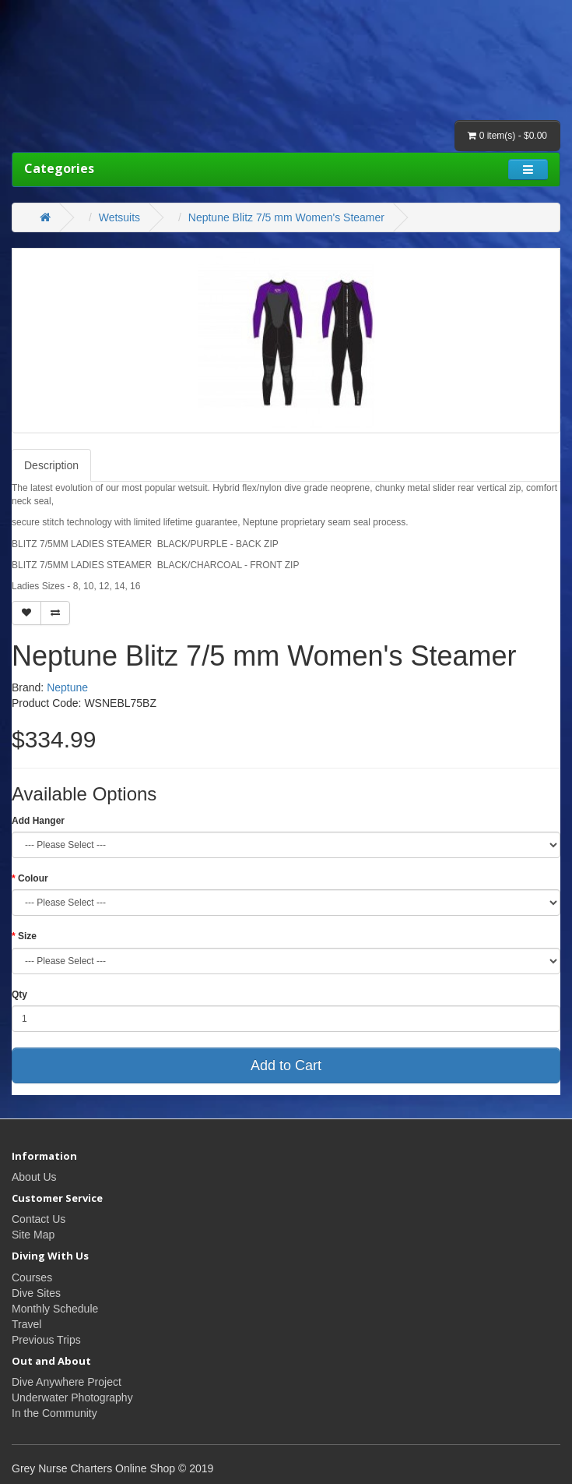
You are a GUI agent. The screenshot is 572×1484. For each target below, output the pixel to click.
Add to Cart (286, 1065)
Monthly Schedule (55, 1308)
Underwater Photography (72, 1397)
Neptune (67, 687)
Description (51, 465)
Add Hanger (38, 820)
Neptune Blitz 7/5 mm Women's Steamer (286, 217)
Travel (26, 1324)
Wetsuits (119, 217)
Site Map (33, 1234)
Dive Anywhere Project (66, 1382)
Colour (33, 878)
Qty (19, 994)
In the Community (54, 1413)
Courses (32, 1277)
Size (27, 936)
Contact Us (38, 1219)
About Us (34, 1177)
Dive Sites (36, 1293)
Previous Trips (46, 1340)
